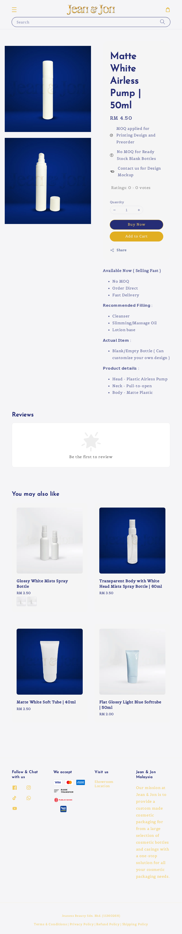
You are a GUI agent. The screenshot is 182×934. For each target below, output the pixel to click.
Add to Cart (136, 236)
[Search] (162, 21)
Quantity (117, 202)
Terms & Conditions (50, 924)
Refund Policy (107, 924)
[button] (14, 9)
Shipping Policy (135, 924)
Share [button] (118, 250)
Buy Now (137, 224)
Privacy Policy (82, 924)
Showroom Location (104, 784)
